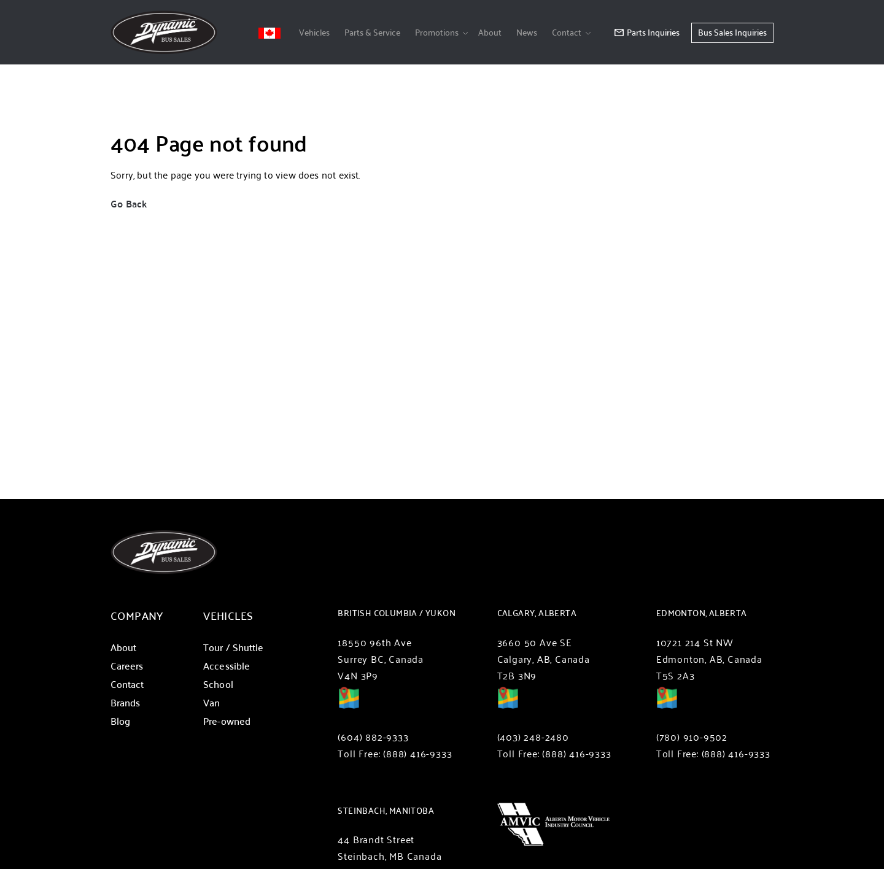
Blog (120, 721)
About (490, 32)
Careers (127, 665)
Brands (125, 702)
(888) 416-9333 (417, 753)
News (526, 32)
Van (211, 702)
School (218, 684)
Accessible (226, 665)
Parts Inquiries (647, 32)
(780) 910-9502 (691, 737)
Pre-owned (226, 721)
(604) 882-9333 (373, 737)
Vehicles (314, 32)
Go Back (128, 203)
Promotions (437, 32)
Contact (566, 32)
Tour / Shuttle (233, 647)
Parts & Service (372, 32)
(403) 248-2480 (533, 737)
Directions (349, 706)
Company (136, 615)
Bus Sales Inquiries (732, 32)
